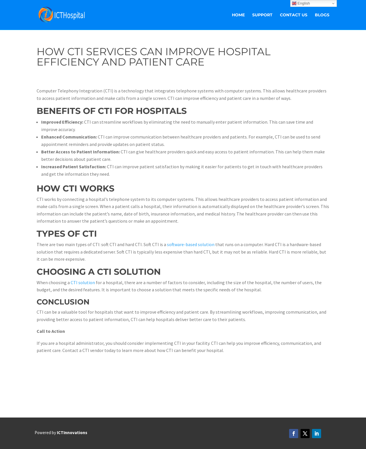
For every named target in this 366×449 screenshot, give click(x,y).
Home (238, 15)
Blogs (322, 15)
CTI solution (83, 282)
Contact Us (293, 15)
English (301, 3)
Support (262, 15)
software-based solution (190, 244)
